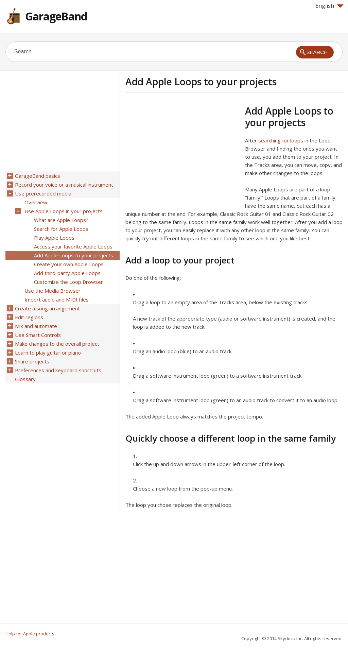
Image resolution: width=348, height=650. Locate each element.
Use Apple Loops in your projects (63, 211)
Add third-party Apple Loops (67, 273)
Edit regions (29, 317)
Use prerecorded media (43, 193)
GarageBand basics (37, 175)
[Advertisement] (182, 152)
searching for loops (280, 140)
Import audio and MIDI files (56, 299)
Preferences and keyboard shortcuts (58, 370)
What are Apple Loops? (61, 220)
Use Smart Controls (38, 334)
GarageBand (56, 16)
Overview (35, 202)
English (329, 6)
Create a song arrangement (47, 308)
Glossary (25, 379)
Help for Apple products (29, 634)
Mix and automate (36, 326)
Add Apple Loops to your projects (73, 255)
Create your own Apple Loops (69, 264)
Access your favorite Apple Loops (73, 246)
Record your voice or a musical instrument (64, 184)
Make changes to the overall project (57, 343)
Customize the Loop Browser (68, 281)
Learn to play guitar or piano (48, 352)
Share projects (32, 361)
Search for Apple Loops (61, 228)
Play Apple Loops (54, 237)
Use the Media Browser (52, 290)
